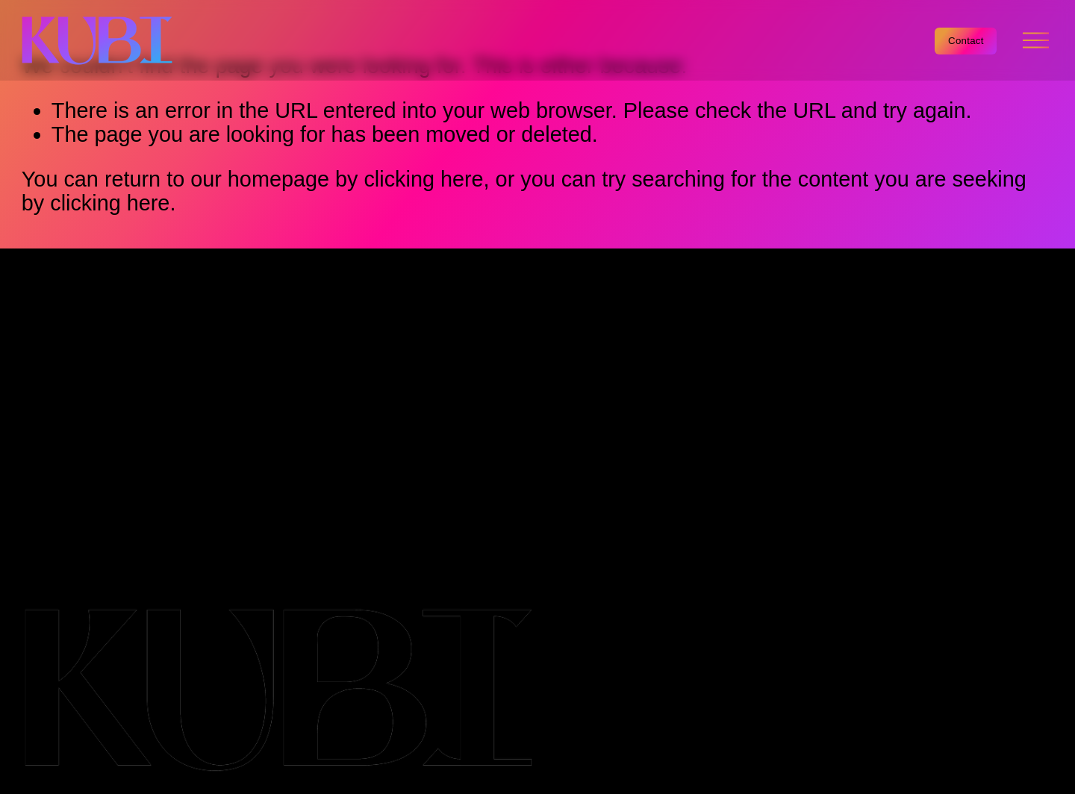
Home (50, 328)
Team (48, 404)
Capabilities (77, 353)
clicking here (423, 179)
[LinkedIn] (977, 303)
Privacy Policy (56, 544)
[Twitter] (1042, 303)
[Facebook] (944, 303)
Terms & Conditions (70, 519)
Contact (966, 40)
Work (47, 378)
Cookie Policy (56, 532)
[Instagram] (1010, 303)
